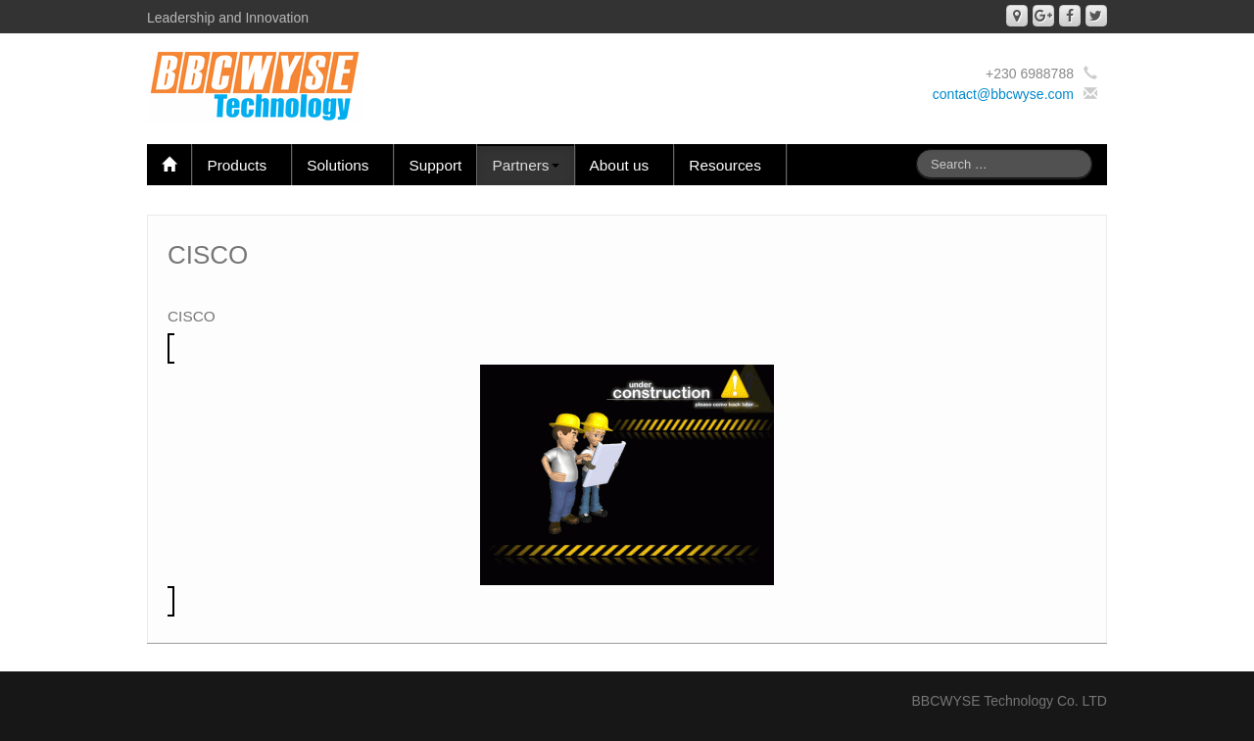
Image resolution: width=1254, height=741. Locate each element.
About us (624, 165)
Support (435, 165)
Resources (730, 165)
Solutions (342, 165)
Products (241, 165)
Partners (525, 165)
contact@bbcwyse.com (1003, 94)
